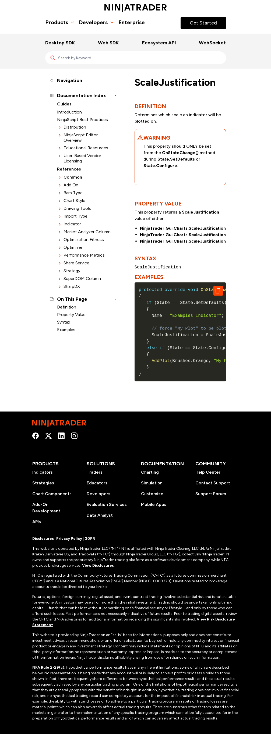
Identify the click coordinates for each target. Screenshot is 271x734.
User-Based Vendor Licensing (82, 158)
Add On (71, 184)
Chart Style (74, 200)
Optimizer (73, 247)
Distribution (75, 127)
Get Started (203, 23)
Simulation (152, 482)
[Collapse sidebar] (82, 80)
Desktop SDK (60, 43)
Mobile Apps (153, 504)
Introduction (69, 112)
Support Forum (210, 493)
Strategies (43, 482)
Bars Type (73, 192)
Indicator (72, 223)
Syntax (63, 322)
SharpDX (72, 286)
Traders (95, 472)
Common (73, 177)
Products (60, 22)
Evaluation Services (107, 504)
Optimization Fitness (84, 239)
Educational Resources (86, 147)
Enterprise (131, 22)
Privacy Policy (69, 538)
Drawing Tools (77, 208)
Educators (97, 482)
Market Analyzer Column (87, 231)
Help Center (207, 472)
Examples (66, 329)
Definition (66, 307)
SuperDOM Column (82, 278)
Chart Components (52, 493)
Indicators (42, 472)
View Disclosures (98, 565)
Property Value (71, 314)
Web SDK (108, 43)
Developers (96, 22)
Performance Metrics (84, 255)
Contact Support (212, 482)
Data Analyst (100, 515)
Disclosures (43, 538)
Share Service (76, 262)
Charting (150, 472)
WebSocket (212, 43)
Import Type (75, 216)
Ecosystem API (159, 43)
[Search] (135, 57)
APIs (36, 521)
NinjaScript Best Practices (82, 119)
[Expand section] (59, 127)
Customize (152, 493)
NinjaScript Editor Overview (81, 137)
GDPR (90, 538)
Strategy (72, 270)
